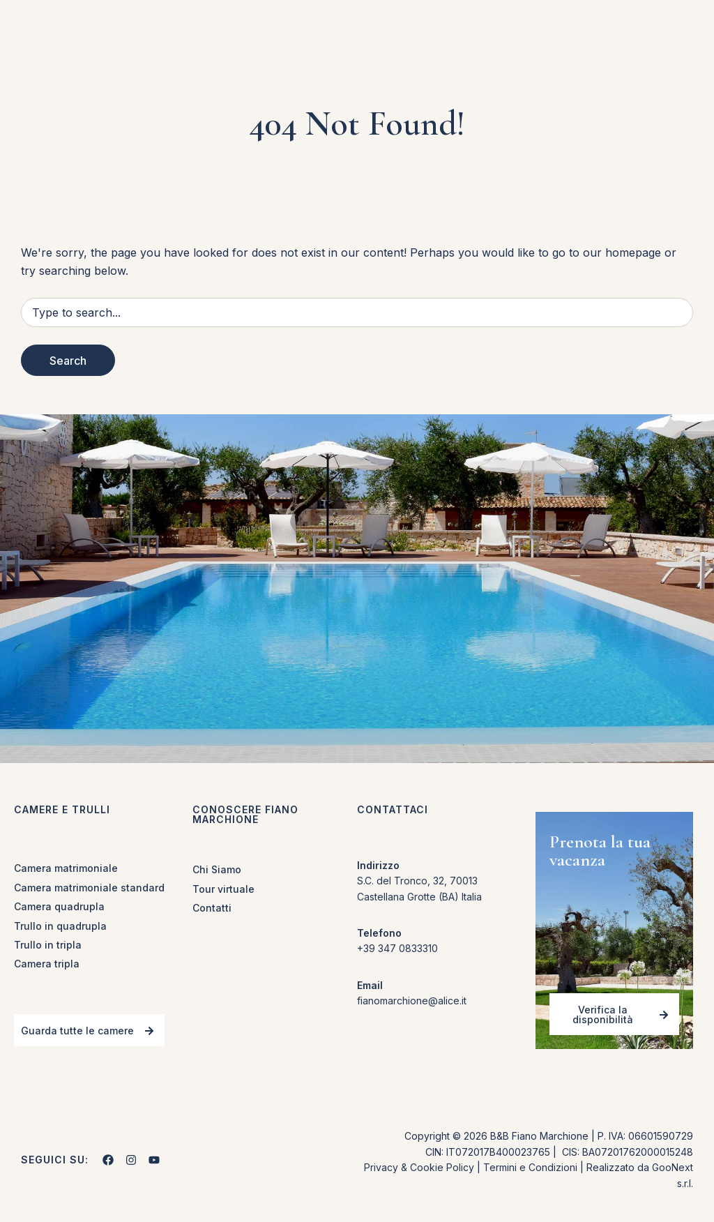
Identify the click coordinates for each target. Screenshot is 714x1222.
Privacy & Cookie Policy (419, 1167)
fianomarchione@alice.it (411, 1000)
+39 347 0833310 (397, 948)
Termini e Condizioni (530, 1167)
